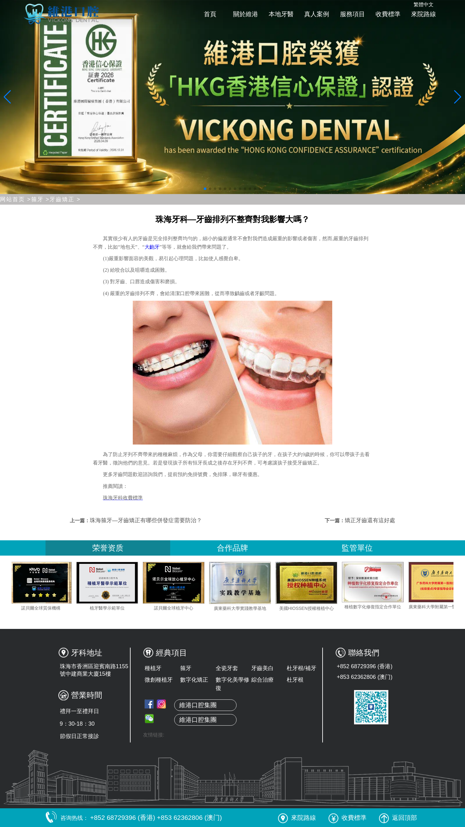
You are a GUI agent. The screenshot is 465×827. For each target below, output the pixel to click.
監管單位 (357, 547)
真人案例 (316, 14)
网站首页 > (15, 199)
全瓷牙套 (227, 668)
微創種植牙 (159, 680)
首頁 (210, 14)
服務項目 (352, 14)
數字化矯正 (194, 680)
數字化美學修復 (232, 684)
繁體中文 (424, 4)
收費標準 (388, 14)
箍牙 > (40, 199)
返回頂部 (398, 817)
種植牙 (153, 668)
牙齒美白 (262, 668)
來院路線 (423, 14)
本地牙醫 (281, 14)
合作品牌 (232, 547)
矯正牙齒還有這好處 (370, 520)
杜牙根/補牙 (301, 668)
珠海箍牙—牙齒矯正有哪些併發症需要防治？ (146, 520)
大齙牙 (152, 247)
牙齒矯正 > (65, 199)
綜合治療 (262, 680)
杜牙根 (295, 680)
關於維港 (245, 14)
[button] (205, 188)
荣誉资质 (107, 547)
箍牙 (185, 668)
